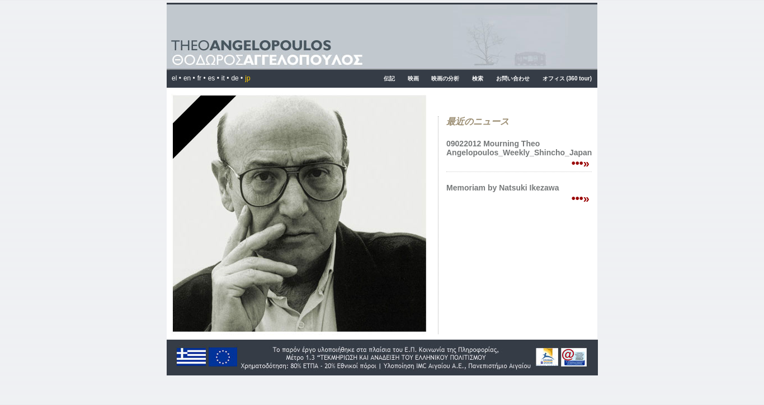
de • (237, 78)
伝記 (389, 78)
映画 (413, 78)
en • (189, 78)
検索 (477, 78)
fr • (201, 78)
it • (225, 78)
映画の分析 (445, 78)
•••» (580, 163)
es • (213, 78)
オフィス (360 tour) (567, 78)
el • (176, 78)
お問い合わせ (513, 78)
